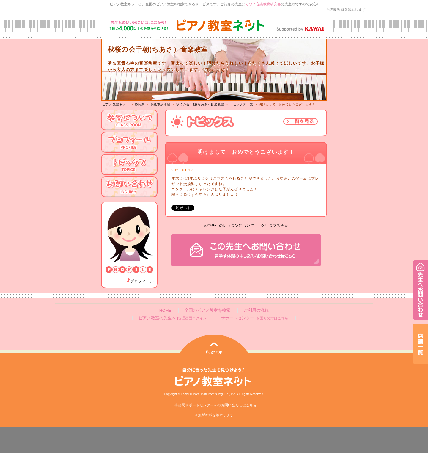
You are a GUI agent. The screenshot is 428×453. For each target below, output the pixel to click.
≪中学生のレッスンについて (228, 226)
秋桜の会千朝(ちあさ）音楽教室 (200, 104)
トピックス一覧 (241, 104)
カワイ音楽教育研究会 (263, 4)
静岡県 (140, 104)
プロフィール (140, 281)
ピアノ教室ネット (116, 104)
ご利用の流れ (256, 310)
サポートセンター (255, 318)
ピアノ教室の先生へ (173, 318)
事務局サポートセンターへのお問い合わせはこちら (215, 405)
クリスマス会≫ (274, 226)
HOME (165, 310)
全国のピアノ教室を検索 (207, 310)
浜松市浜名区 (161, 104)
